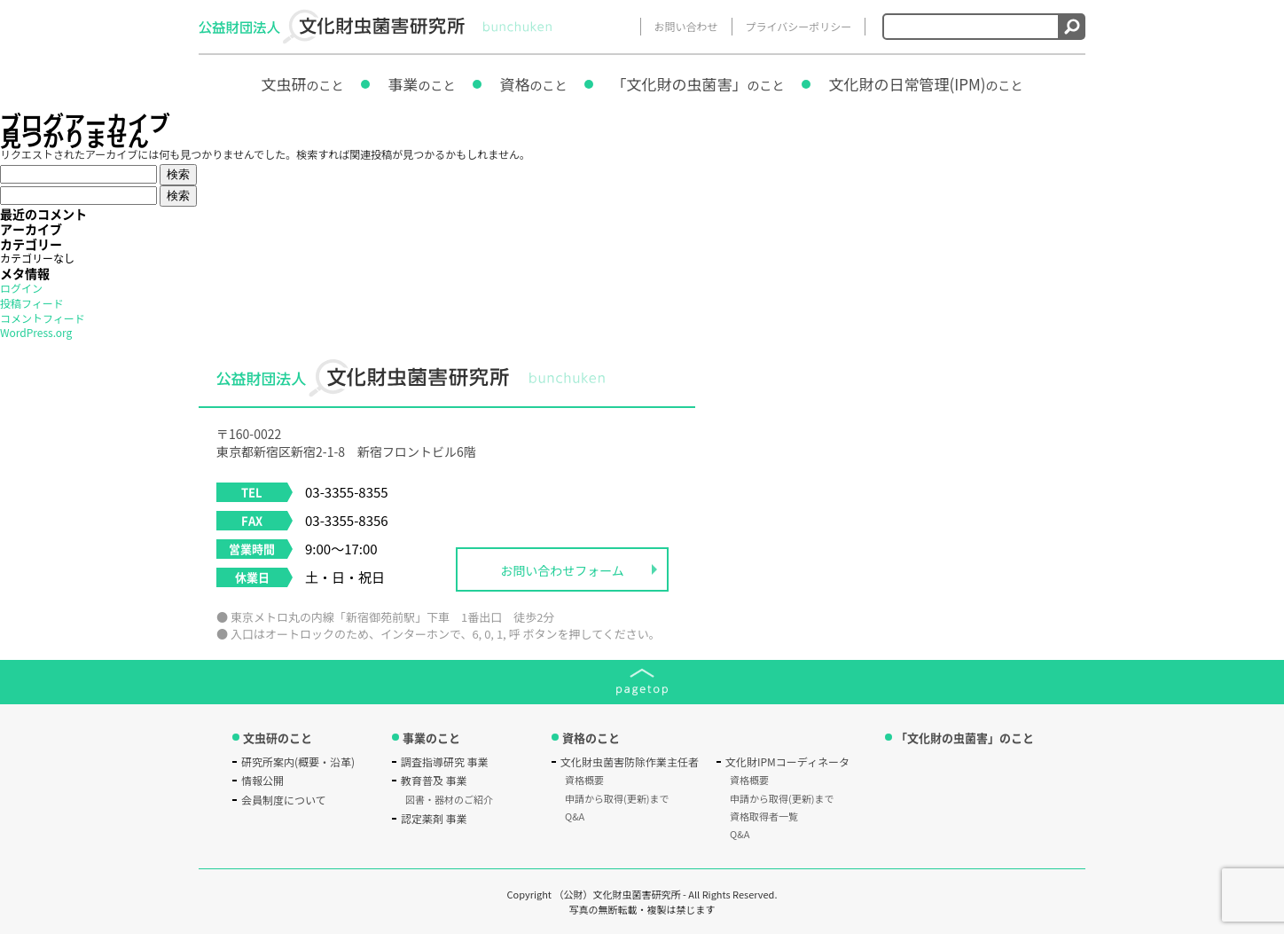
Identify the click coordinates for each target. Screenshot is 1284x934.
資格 (533, 84)
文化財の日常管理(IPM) (925, 84)
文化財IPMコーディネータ (787, 761)
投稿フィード (32, 302)
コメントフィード (42, 318)
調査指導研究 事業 (445, 761)
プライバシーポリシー (799, 26)
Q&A (574, 816)
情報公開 (262, 780)
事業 (421, 84)
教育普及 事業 (434, 780)
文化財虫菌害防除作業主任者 (629, 761)
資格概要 (584, 780)
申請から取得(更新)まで (617, 798)
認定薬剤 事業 (434, 818)
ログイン (21, 287)
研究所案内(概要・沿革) (298, 761)
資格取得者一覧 (764, 816)
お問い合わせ (686, 26)
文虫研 (302, 84)
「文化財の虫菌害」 (697, 84)
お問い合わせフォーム (562, 570)
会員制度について (283, 799)
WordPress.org (36, 332)
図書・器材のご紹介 (449, 799)
